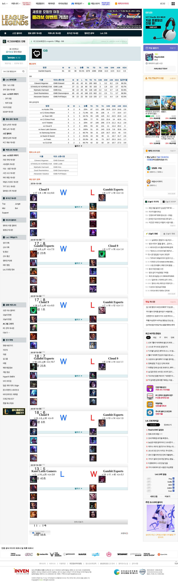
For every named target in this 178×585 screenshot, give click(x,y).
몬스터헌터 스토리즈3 (11, 390)
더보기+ (173, 48)
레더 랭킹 (6, 265)
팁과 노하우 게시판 (10, 125)
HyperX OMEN (9, 377)
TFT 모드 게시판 (9, 186)
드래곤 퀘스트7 (8, 399)
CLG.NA (48, 143)
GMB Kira (57, 90)
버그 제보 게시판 (9, 142)
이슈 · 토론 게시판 (9, 169)
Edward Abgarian (41, 83)
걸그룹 (5, 359)
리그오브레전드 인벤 (16, 41)
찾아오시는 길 (123, 563)
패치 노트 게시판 (9, 129)
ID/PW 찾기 (18, 63)
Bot (16, 208)
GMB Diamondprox (61, 93)
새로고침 (171, 193)
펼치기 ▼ (78, 146)
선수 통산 (6, 256)
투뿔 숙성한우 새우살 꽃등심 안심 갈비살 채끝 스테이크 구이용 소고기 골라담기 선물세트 (161, 320)
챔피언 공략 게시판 (10, 138)
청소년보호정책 (91, 563)
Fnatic (48, 139)
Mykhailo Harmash (41, 90)
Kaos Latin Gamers (48, 129)
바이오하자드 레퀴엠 (10, 394)
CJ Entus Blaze (48, 113)
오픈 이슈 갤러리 (9, 310)
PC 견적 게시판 (8, 328)
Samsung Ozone (48, 133)
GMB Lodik (57, 87)
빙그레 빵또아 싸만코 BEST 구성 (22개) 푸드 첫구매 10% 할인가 (161, 307)
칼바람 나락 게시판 (10, 191)
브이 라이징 (7, 381)
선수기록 (6, 247)
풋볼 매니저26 (8, 403)
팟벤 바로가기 (8, 345)
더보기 (167, 496)
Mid (3, 208)
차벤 (4, 354)
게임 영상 (6, 372)
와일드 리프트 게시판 (10, 182)
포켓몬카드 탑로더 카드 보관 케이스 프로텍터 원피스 (161, 316)
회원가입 (8, 63)
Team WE (48, 116)
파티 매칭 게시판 (9, 177)
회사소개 (42, 563)
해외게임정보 (7, 368)
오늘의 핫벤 (7, 315)
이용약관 (62, 563)
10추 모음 (7, 103)
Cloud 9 (48, 126)
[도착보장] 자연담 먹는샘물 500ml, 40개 (160, 325)
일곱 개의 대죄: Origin (11, 385)
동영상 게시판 (8, 230)
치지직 (5, 350)
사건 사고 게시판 (9, 173)
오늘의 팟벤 (7, 319)
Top (3, 204)
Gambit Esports (113, 189)
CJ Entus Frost (49, 119)
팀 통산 (5, 252)
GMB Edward (58, 83)
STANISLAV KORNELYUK (41, 87)
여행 (4, 363)
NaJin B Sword (49, 136)
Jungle (17, 204)
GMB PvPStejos (59, 97)
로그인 (162, 3)
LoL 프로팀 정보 (9, 269)
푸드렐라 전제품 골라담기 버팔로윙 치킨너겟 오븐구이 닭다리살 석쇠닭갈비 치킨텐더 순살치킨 (161, 311)
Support (5, 213)
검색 (23, 71)
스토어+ (173, 78)
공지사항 (135, 563)
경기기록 (6, 243)
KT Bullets (48, 123)
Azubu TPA (48, 109)
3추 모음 (7, 98)
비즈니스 (52, 563)
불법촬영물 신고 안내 (107, 563)
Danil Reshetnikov (41, 93)
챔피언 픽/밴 (7, 261)
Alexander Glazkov (41, 97)
